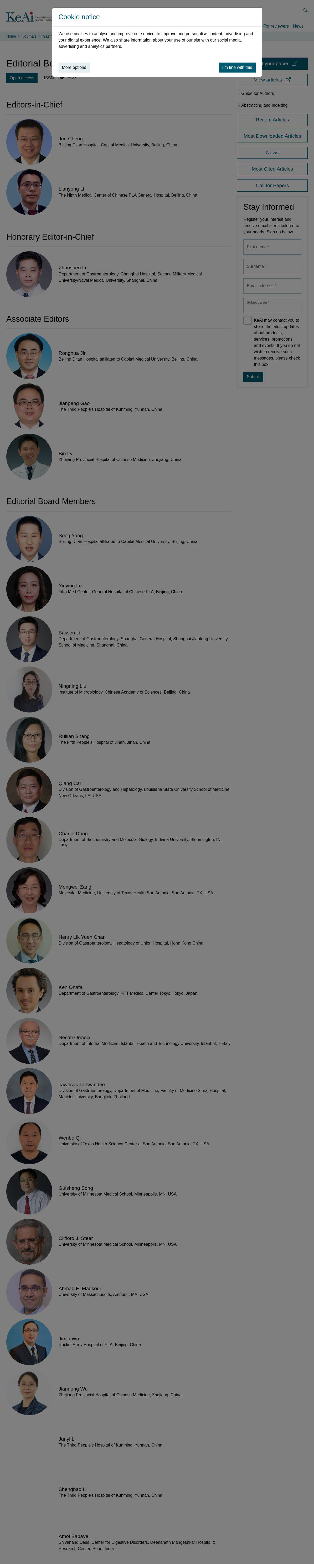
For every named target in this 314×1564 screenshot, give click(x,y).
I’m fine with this (237, 67)
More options (74, 67)
